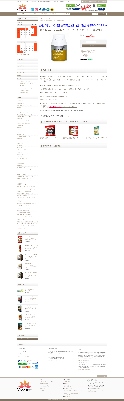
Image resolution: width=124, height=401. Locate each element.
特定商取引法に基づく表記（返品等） (89, 50)
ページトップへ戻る (102, 376)
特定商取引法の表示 (68, 385)
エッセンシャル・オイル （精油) (24, 169)
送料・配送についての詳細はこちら (55, 360)
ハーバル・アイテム (21, 69)
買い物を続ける (84, 54)
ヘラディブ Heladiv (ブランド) (24, 212)
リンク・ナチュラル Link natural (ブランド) (27, 223)
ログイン (84, 1)
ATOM (68, 396)
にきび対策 (20, 154)
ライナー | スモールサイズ (25, 81)
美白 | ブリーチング (21, 138)
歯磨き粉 (19, 165)
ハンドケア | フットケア (22, 141)
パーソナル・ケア (47, 18)
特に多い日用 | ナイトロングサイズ (27, 88)
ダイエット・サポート (22, 149)
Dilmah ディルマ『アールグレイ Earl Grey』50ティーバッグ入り (31, 325)
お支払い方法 (67, 381)
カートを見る (102, 14)
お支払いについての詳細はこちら (25, 356)
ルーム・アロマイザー (22, 172)
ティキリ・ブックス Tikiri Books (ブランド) (27, 197)
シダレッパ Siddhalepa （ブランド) (25, 180)
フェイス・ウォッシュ (22, 134)
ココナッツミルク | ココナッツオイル (25, 114)
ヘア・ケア (20, 145)
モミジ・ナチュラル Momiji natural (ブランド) (27, 221)
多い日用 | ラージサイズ (25, 85)
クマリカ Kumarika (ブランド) (24, 178)
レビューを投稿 (84, 56)
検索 (67, 14)
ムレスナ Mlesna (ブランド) (23, 219)
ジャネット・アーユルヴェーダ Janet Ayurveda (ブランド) (25, 184)
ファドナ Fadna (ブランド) (23, 208)
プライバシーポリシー (69, 386)
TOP (41, 18)
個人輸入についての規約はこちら (85, 369)
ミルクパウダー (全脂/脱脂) (23, 123)
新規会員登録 (92, 1)
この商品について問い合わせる (87, 52)
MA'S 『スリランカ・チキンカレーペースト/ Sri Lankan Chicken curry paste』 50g (31, 316)
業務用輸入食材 (20, 66)
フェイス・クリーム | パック (23, 136)
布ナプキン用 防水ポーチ (25, 90)
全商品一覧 (42, 20)
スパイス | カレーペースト (23, 112)
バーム (19, 161)
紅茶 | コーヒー (21, 103)
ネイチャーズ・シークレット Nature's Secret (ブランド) (27, 200)
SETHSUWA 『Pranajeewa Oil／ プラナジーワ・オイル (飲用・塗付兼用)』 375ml (31, 247)
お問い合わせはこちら (92, 391)
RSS (65, 396)
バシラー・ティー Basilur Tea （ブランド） (27, 203)
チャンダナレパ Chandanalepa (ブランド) (26, 191)
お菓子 (19, 107)
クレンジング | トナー (22, 132)
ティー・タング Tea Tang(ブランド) (25, 193)
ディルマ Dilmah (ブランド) (23, 195)
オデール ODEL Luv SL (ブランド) (25, 176)
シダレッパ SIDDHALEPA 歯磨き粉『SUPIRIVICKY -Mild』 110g (31, 289)
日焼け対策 (20, 143)
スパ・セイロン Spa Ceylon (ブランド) (26, 189)
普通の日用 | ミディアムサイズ (26, 83)
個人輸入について (68, 388)
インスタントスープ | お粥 (23, 121)
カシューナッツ (21, 109)
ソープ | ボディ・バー (22, 158)
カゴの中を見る (102, 1)
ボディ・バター (21, 129)
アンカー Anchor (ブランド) (23, 174)
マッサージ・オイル (22, 167)
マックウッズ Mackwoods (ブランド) (25, 214)
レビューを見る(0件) (85, 55)
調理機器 (19, 75)
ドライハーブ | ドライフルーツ (24, 116)
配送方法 (66, 383)
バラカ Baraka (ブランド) (59, 20)
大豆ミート (20, 125)
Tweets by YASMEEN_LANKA (23, 54)
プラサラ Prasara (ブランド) (23, 210)
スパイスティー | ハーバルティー (24, 105)
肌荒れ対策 (20, 152)
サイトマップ (67, 394)
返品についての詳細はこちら (84, 360)
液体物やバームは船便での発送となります (73, 393)
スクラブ (19, 156)
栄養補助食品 (49, 20)
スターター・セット (24, 92)
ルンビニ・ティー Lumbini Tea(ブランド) (26, 225)
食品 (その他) (20, 127)
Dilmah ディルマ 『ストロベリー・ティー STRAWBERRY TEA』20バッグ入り (31, 298)
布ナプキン (19, 78)
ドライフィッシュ (21, 118)
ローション (20, 147)
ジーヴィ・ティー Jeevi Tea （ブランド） (26, 186)
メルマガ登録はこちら (27, 339)
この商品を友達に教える (86, 51)
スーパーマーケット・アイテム (24, 63)
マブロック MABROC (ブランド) (24, 216)
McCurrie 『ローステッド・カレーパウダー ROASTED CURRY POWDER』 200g (31, 238)
